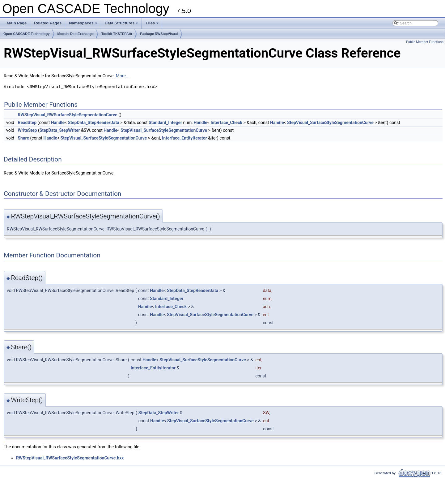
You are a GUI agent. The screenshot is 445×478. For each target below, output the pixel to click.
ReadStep (27, 122)
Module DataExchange (75, 34)
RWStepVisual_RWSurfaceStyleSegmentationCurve (67, 114)
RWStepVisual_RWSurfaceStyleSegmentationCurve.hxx (70, 457)
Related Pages (47, 23)
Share (23, 138)
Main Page (17, 23)
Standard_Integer (165, 122)
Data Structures (122, 25)
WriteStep (27, 130)
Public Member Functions (424, 42)
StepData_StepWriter (60, 130)
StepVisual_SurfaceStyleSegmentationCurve (330, 122)
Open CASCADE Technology (26, 34)
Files (152, 25)
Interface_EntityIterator (184, 138)
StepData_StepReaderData (93, 122)
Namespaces (83, 25)
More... (122, 75)
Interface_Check (226, 122)
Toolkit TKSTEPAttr (116, 34)
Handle (58, 122)
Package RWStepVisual (159, 34)
